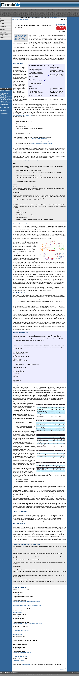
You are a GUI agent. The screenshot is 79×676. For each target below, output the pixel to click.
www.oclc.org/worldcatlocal (37, 145)
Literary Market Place (4, 104)
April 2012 (26, 19)
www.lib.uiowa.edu (17, 612)
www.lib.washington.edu (19, 648)
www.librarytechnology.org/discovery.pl (22, 115)
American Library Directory (5, 90)
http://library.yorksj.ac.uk (19, 660)
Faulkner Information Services (5, 98)
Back (13, 21)
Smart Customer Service (4, 107)
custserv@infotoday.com (58, 674)
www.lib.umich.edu (17, 634)
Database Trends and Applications (4, 94)
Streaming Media (3, 110)
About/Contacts (75, 672)
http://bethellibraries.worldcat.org (21, 656)
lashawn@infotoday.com (54, 17)
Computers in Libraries (20, 19)
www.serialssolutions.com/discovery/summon (42, 143)
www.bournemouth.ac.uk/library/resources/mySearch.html (27, 605)
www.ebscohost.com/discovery (39, 138)
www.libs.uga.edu (17, 594)
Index (16, 21)
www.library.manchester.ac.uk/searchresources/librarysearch (27, 623)
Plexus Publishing (3, 106)
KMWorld (2, 103)
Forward (18, 21)
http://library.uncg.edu (18, 597)
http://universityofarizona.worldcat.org (22, 652)
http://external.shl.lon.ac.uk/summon (21, 641)
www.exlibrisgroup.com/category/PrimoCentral (46, 141)
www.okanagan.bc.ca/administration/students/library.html (26, 601)
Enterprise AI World (3, 97)
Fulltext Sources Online (4, 100)
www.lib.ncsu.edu (17, 638)
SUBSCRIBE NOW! (60, 24)
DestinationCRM (3, 95)
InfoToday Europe (3, 101)
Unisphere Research (4, 113)
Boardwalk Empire (3, 91)
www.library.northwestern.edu (20, 619)
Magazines (14, 19)
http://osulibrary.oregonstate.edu (21, 630)
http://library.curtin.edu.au (19, 616)
